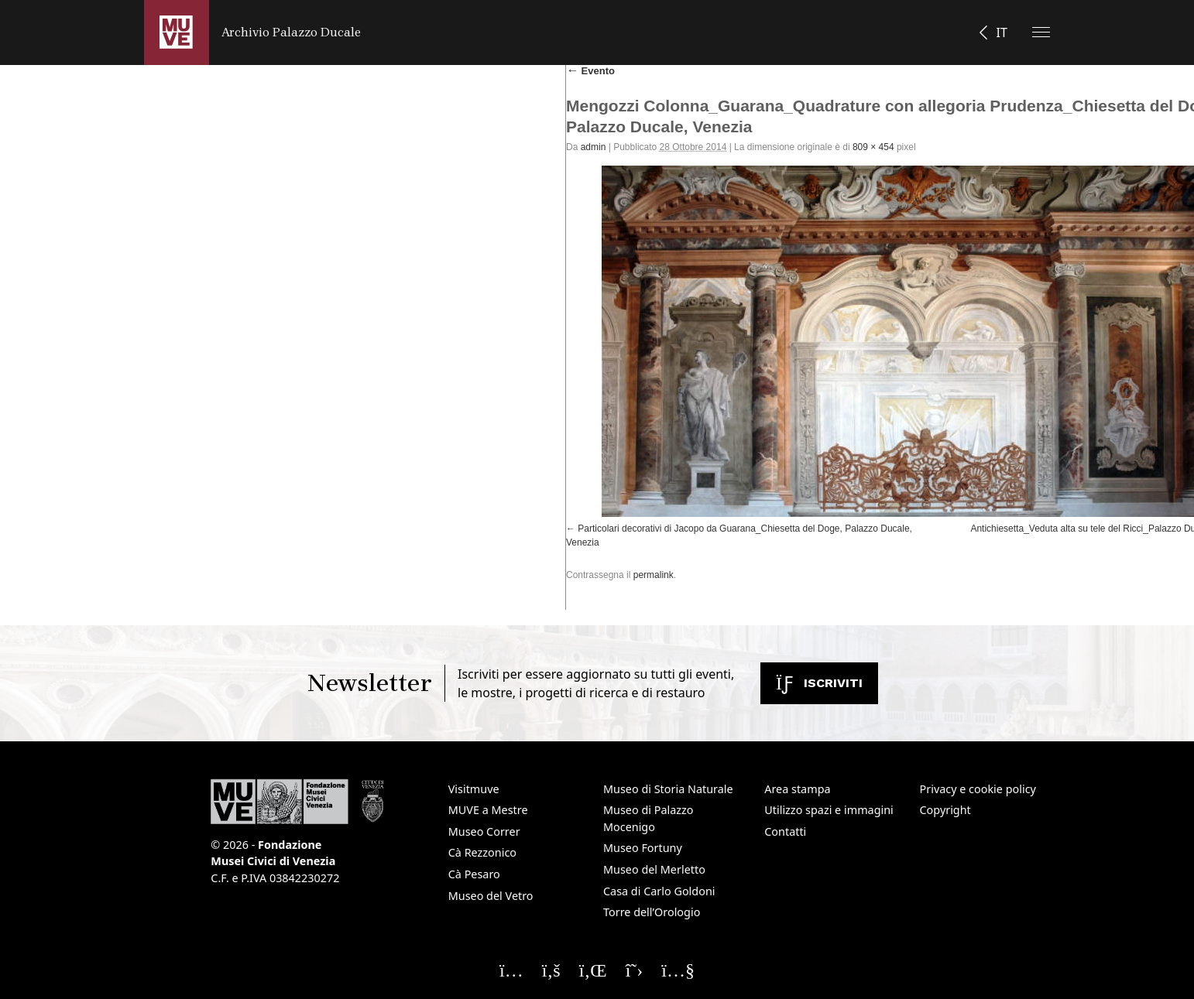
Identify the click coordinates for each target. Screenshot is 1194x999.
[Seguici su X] (634, 969)
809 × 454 (873, 147)
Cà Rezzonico (482, 852)
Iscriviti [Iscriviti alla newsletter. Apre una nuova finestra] (819, 683)
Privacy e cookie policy (978, 789)
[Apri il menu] (1041, 32)
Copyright (945, 809)
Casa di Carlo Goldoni (659, 891)
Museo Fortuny (642, 847)
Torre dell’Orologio (651, 912)
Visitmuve (473, 789)
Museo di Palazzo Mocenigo (648, 818)
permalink (653, 575)
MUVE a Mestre (488, 809)
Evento (590, 71)
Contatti (785, 831)
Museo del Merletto (654, 869)
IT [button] (1001, 32)
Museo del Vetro (491, 895)
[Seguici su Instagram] (511, 969)
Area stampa (797, 789)
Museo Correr (484, 831)
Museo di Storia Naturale (668, 789)
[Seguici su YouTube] (678, 969)
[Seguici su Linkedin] (593, 969)
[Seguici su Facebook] (551, 969)
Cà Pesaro (474, 874)
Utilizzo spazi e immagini (829, 809)
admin (593, 147)
